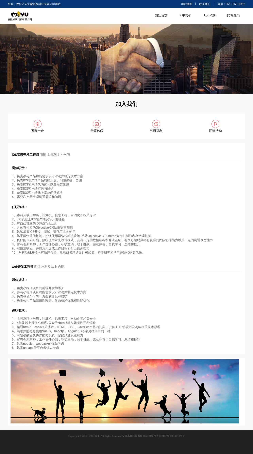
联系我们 (204, 4)
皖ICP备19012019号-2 (172, 435)
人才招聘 (209, 16)
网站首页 (161, 16)
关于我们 (185, 16)
